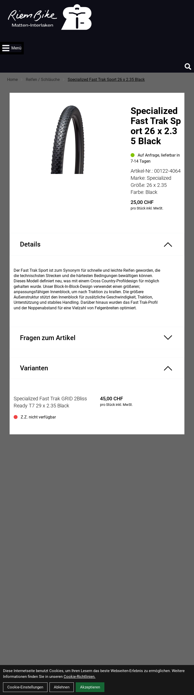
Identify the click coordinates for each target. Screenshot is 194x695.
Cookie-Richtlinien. (79, 676)
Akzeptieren (90, 687)
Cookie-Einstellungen (25, 687)
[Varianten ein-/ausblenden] (97, 368)
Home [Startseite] (12, 79)
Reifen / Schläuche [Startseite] (43, 79)
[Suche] (188, 67)
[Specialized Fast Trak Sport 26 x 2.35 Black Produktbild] (67, 147)
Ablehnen (61, 687)
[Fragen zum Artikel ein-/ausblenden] (97, 338)
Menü (11, 48)
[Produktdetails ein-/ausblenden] (97, 244)
